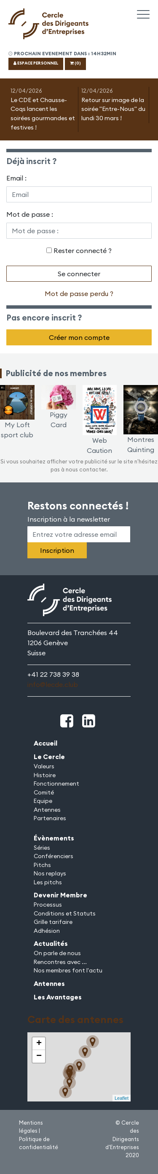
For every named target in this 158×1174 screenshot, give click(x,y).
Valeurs (44, 766)
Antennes (47, 809)
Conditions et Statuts (65, 913)
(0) (75, 63)
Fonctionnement (56, 783)
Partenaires (50, 818)
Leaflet (122, 1098)
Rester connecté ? (83, 250)
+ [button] (39, 1043)
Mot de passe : (29, 214)
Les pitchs (48, 882)
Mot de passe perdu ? (79, 293)
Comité (44, 792)
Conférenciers (53, 856)
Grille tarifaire (53, 922)
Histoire (45, 775)
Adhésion (47, 930)
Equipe (43, 801)
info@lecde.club (52, 684)
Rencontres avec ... (60, 962)
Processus (48, 904)
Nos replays (50, 873)
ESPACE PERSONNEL (35, 63)
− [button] (39, 1056)
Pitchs (42, 865)
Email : (16, 178)
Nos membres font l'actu (68, 970)
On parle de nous (57, 953)
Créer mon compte (79, 337)
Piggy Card (58, 410)
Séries (42, 847)
